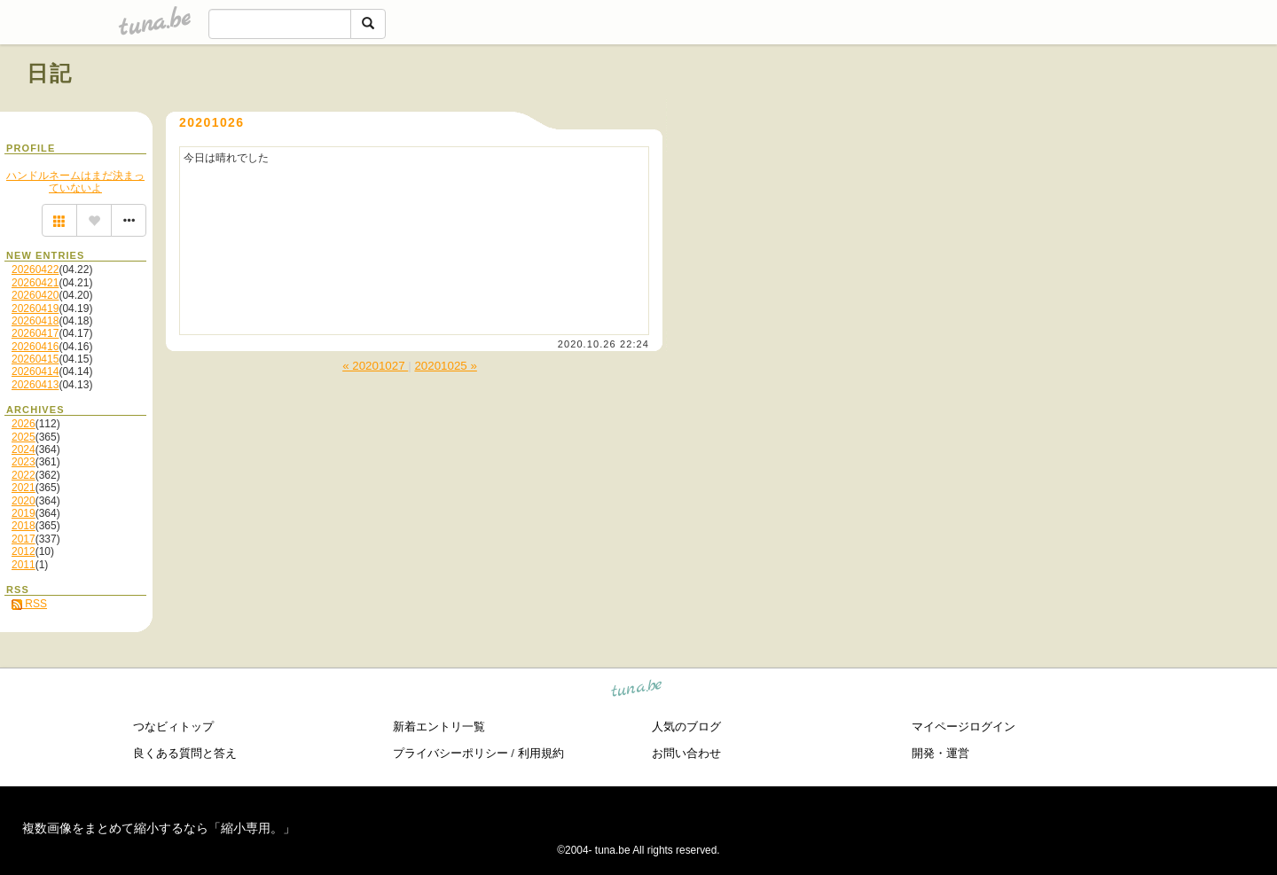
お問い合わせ (686, 753)
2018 (23, 526)
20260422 (35, 269)
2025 (23, 437)
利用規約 (541, 753)
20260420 (35, 295)
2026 (23, 424)
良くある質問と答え (185, 753)
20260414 (35, 371)
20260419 (35, 308)
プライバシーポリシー (450, 753)
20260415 (35, 359)
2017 (23, 539)
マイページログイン (963, 726)
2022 (23, 475)
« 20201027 (375, 365)
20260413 (35, 385)
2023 (23, 462)
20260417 (35, 333)
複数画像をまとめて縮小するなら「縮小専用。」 (158, 828)
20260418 (35, 321)
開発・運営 (940, 753)
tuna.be (637, 691)
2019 (23, 513)
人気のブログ (686, 726)
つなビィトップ (173, 726)
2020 (23, 501)
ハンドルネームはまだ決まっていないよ (75, 181)
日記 (50, 73)
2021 (23, 487)
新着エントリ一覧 (439, 726)
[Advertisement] (1048, 113)
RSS (29, 604)
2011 (23, 565)
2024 (23, 449)
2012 (23, 551)
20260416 (35, 346)
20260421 (35, 283)
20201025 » (445, 365)
